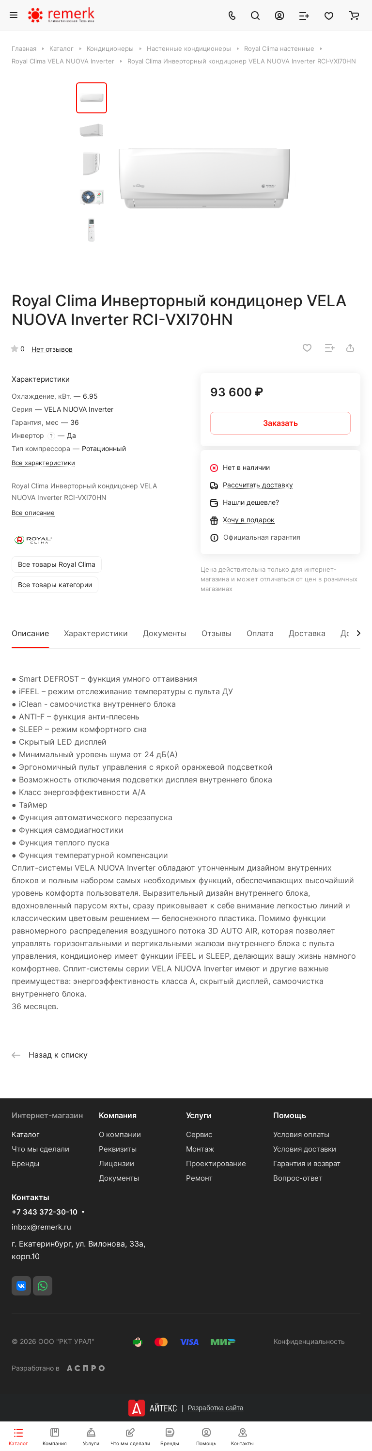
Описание (30, 633)
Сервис (199, 1134)
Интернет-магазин (47, 1115)
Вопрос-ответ (298, 1178)
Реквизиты (118, 1149)
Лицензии (116, 1163)
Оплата (260, 633)
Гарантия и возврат (307, 1163)
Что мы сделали (40, 1149)
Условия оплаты (301, 1134)
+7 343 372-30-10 (45, 1212)
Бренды (25, 1163)
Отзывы (217, 633)
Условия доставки (304, 1149)
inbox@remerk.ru (41, 1227)
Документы (164, 633)
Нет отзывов (52, 349)
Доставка (307, 633)
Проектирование (216, 1163)
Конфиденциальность (309, 1341)
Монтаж (200, 1149)
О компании (120, 1134)
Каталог (26, 1134)
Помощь (289, 1115)
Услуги (199, 1115)
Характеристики (96, 633)
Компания (118, 1115)
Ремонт (199, 1178)
